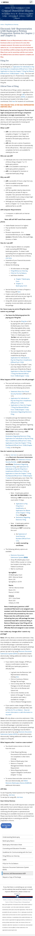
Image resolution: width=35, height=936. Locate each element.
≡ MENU (5, 2)
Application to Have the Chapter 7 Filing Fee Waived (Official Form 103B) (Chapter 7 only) (21, 373)
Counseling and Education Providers (14, 848)
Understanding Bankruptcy (11, 837)
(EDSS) (23, 97)
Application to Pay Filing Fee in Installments (22, 506)
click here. (20, 797)
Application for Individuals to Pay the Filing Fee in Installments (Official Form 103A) (21, 360)
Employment (18, 899)
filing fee (24, 321)
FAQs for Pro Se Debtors (18, 273)
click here (9, 258)
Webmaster (17, 894)
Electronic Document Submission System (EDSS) (16, 868)
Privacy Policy (17, 902)
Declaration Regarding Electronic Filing (18, 436)
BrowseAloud (26, 902)
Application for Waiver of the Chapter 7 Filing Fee (23, 512)
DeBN (4, 860)
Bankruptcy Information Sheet (12, 845)
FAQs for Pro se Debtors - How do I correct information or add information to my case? (19, 712)
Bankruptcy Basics (8, 841)
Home (2, 24)
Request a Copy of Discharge (12, 877)
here (13, 101)
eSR (23, 94)
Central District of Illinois (17, 10)
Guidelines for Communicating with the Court (17, 852)
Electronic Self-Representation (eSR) (14, 873)
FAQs (11, 902)
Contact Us (10, 899)
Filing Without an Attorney (11, 24)
